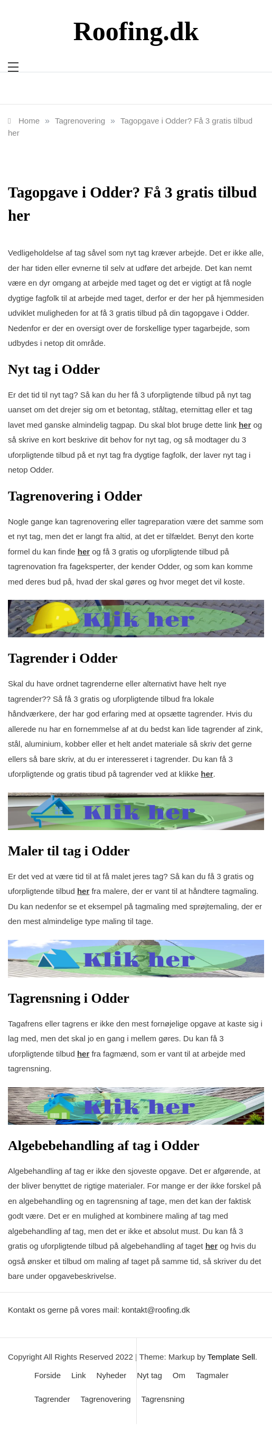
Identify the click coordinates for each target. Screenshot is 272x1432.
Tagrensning (163, 1399)
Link (78, 1375)
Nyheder (112, 1375)
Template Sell (231, 1356)
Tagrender (52, 1399)
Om (179, 1375)
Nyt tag (149, 1375)
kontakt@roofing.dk (155, 1309)
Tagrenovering (106, 1399)
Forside (47, 1375)
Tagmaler (212, 1375)
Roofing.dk (136, 31)
